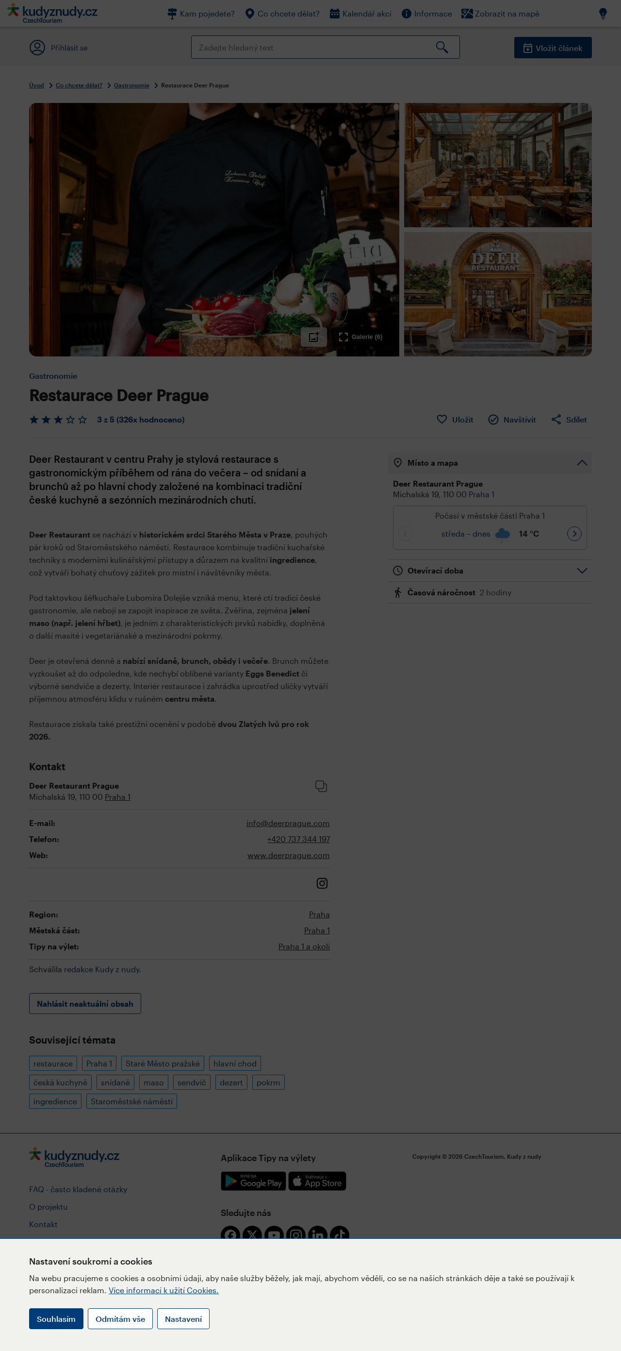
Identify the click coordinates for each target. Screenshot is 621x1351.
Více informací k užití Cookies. (164, 1290)
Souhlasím (56, 1318)
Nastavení (183, 1318)
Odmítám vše (120, 1318)
